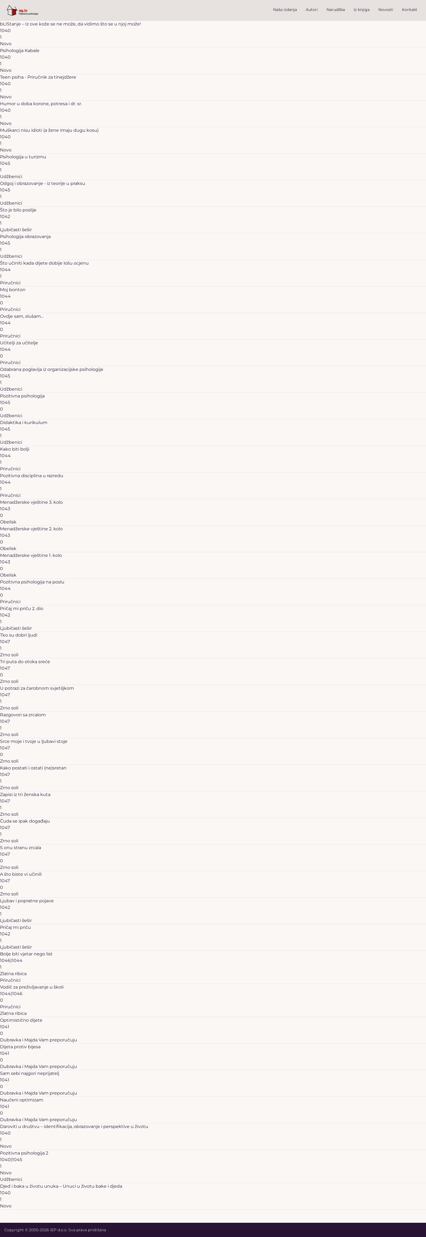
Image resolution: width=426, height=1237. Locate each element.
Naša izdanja (285, 9)
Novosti (385, 9)
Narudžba (336, 9)
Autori (312, 9)
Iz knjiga (362, 9)
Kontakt (409, 9)
